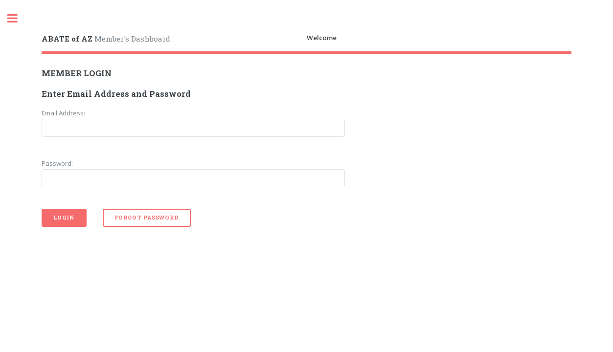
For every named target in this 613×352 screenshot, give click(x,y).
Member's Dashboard (106, 39)
